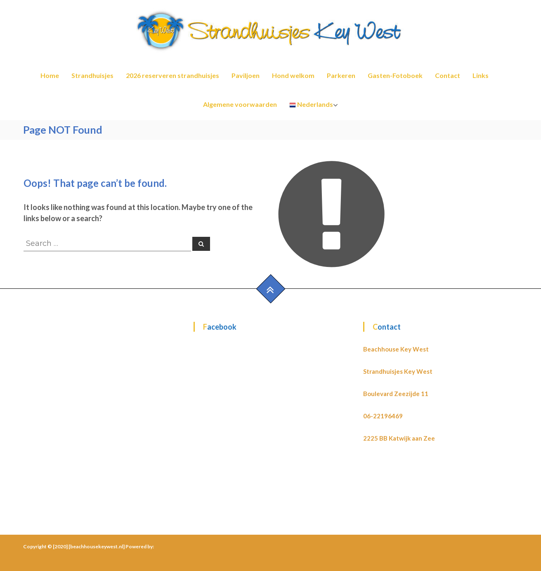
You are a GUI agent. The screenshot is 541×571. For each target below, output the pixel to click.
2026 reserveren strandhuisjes (172, 75)
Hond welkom (293, 75)
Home (49, 75)
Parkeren (341, 75)
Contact (447, 75)
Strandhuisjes (92, 75)
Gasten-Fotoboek (395, 75)
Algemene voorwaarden (240, 104)
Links (480, 75)
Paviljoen (246, 75)
